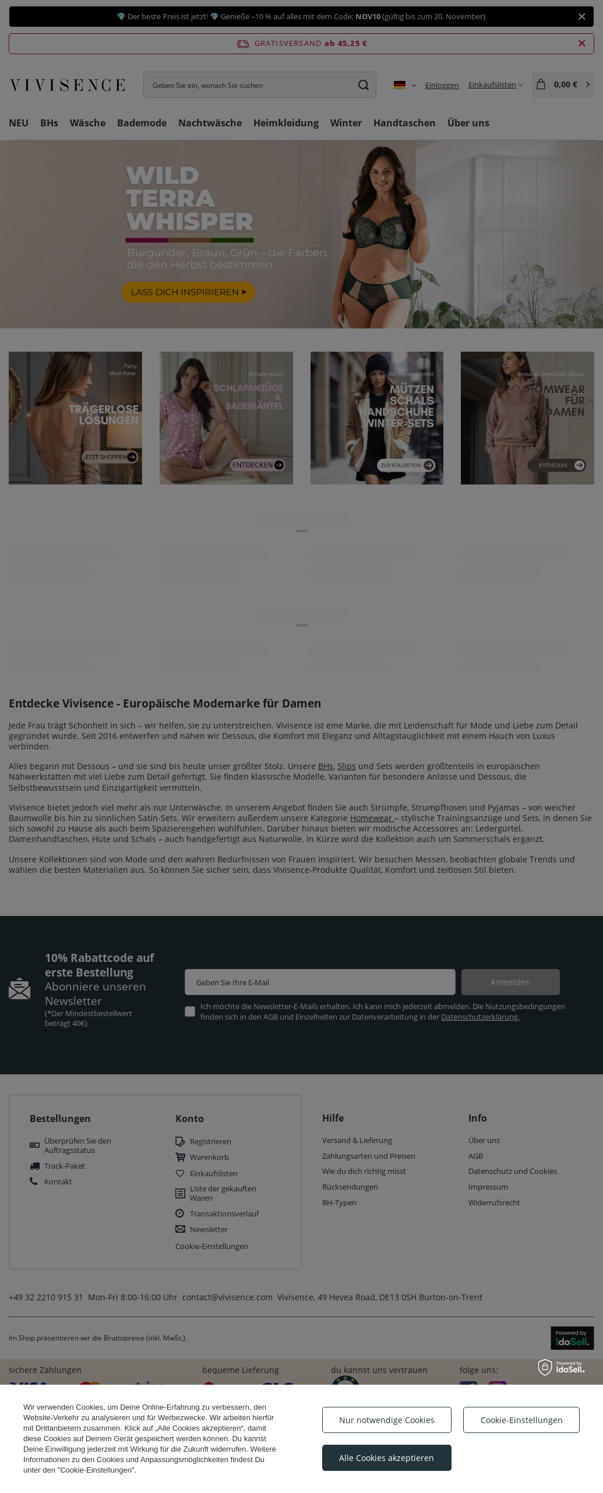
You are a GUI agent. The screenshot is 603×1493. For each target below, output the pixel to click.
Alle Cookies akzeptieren (386, 1457)
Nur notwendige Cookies (387, 1419)
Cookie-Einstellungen (522, 1419)
